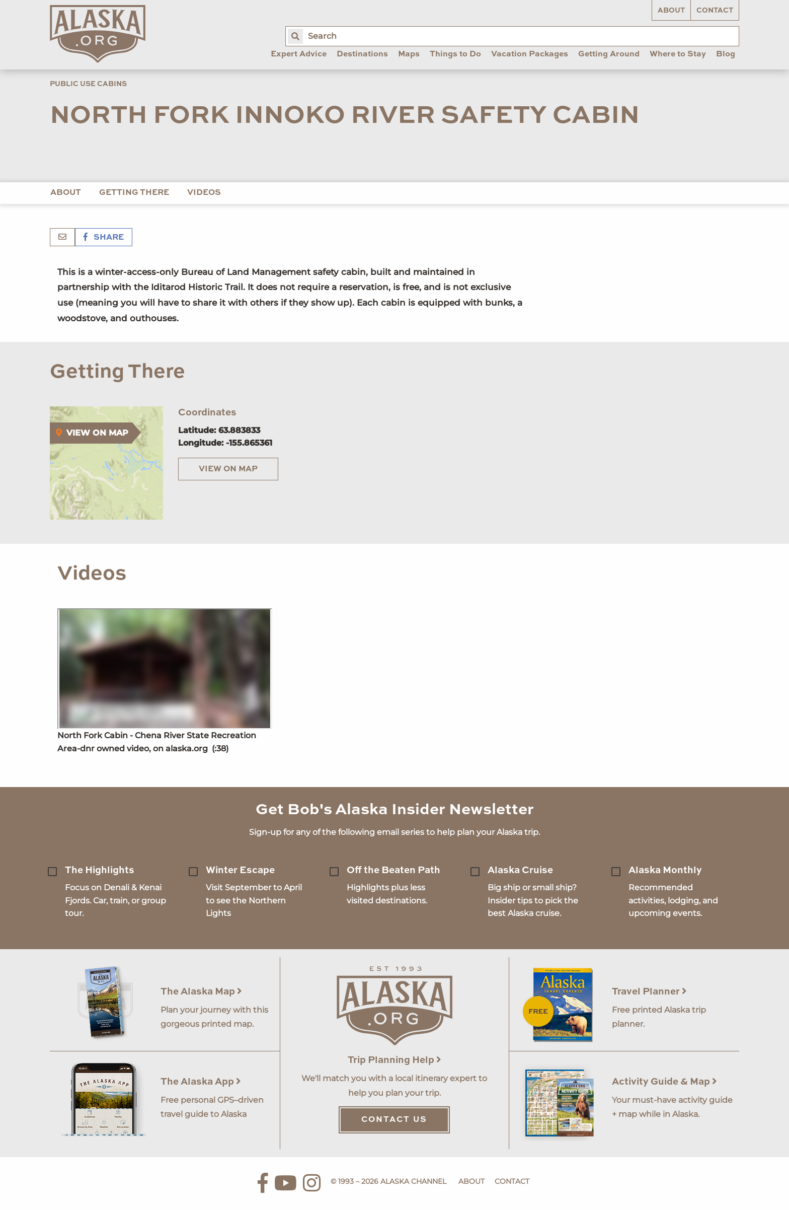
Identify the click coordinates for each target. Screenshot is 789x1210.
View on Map (228, 469)
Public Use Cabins (88, 84)
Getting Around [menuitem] (609, 54)
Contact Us (394, 1120)
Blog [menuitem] (725, 54)
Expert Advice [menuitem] (299, 54)
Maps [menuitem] (409, 54)
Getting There (134, 193)
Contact (714, 10)
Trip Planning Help (394, 1060)
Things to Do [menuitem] (455, 54)
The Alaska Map (201, 992)
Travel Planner (649, 992)
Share (104, 238)
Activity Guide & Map (664, 1082)
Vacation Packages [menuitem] (529, 54)
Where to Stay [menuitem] (678, 54)
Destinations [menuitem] (362, 54)
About (671, 10)
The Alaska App (201, 1082)
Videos (204, 193)
